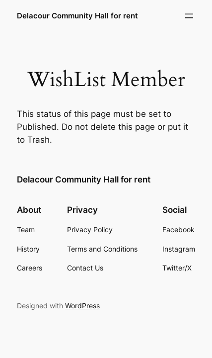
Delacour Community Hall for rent (77, 15)
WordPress (82, 305)
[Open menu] (189, 16)
